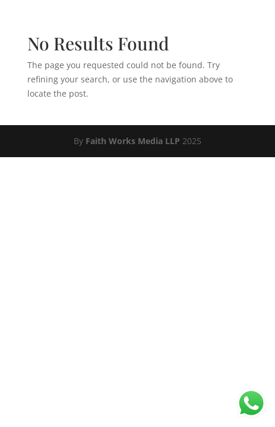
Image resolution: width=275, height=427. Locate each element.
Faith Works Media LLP (133, 140)
